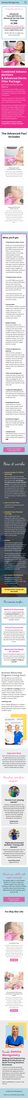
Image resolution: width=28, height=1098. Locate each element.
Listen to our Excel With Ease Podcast (14, 1095)
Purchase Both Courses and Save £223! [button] (14, 590)
